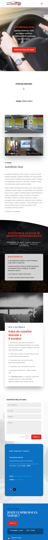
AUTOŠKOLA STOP (24, 27)
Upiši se (13, 523)
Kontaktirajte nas (24, 50)
